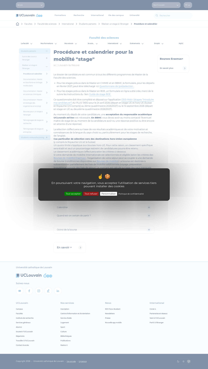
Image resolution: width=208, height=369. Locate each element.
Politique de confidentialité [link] (131, 194)
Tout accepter (73, 194)
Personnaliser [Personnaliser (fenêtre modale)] (108, 194)
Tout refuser (91, 194)
